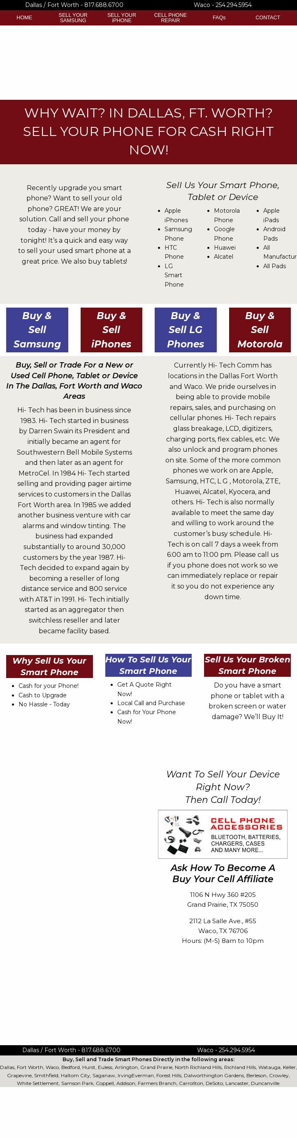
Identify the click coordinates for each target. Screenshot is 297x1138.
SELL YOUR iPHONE (121, 17)
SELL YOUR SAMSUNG (73, 17)
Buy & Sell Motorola (260, 330)
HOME (24, 18)
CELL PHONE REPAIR (170, 17)
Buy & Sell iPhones (111, 330)
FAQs (219, 18)
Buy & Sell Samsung (37, 330)
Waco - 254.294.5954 (223, 5)
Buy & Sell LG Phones (185, 330)
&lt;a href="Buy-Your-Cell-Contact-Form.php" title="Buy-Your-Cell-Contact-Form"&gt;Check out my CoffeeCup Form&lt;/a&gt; (74, 892)
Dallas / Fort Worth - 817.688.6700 (74, 5)
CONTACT (267, 18)
